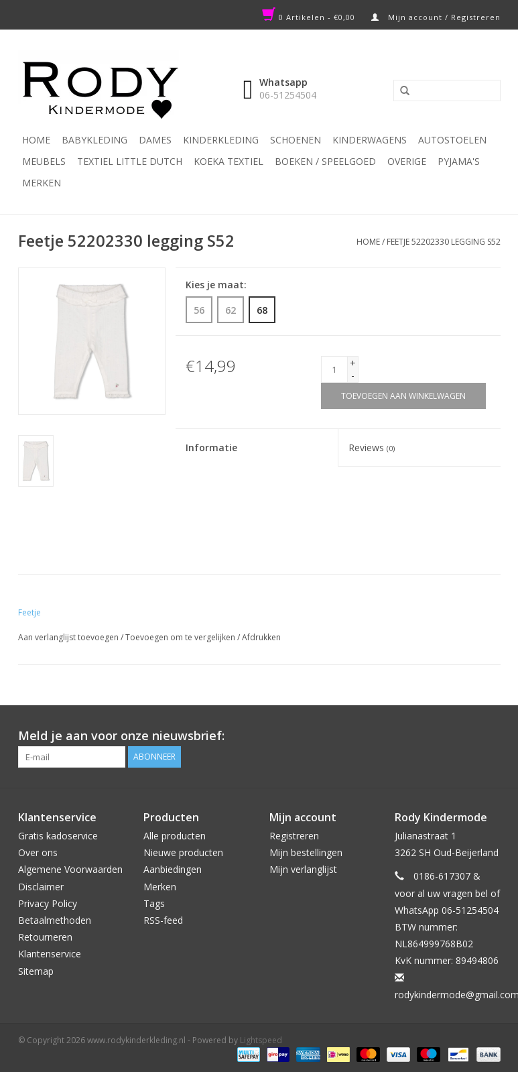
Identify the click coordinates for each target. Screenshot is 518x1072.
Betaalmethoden (54, 920)
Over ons (38, 852)
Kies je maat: (216, 284)
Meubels (44, 161)
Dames (155, 139)
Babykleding (94, 139)
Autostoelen (452, 139)
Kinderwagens (369, 139)
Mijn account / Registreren (436, 17)
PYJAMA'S (459, 161)
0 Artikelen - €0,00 (310, 17)
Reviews (371, 447)
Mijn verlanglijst (303, 869)
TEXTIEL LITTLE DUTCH (129, 161)
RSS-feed (163, 920)
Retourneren (45, 937)
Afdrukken (261, 637)
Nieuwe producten (183, 852)
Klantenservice (49, 953)
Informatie (211, 447)
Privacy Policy (47, 903)
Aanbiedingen (172, 869)
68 (262, 309)
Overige (406, 161)
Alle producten (174, 835)
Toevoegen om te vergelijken (181, 637)
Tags (154, 903)
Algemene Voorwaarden (70, 869)
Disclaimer (41, 886)
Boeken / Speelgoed (325, 161)
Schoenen (295, 139)
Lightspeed (261, 1040)
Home (36, 139)
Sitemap (36, 971)
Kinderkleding (221, 139)
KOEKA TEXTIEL (228, 161)
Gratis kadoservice (58, 835)
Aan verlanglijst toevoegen (68, 637)
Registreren (294, 835)
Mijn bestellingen (305, 852)
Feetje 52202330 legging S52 (444, 241)
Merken (41, 182)
